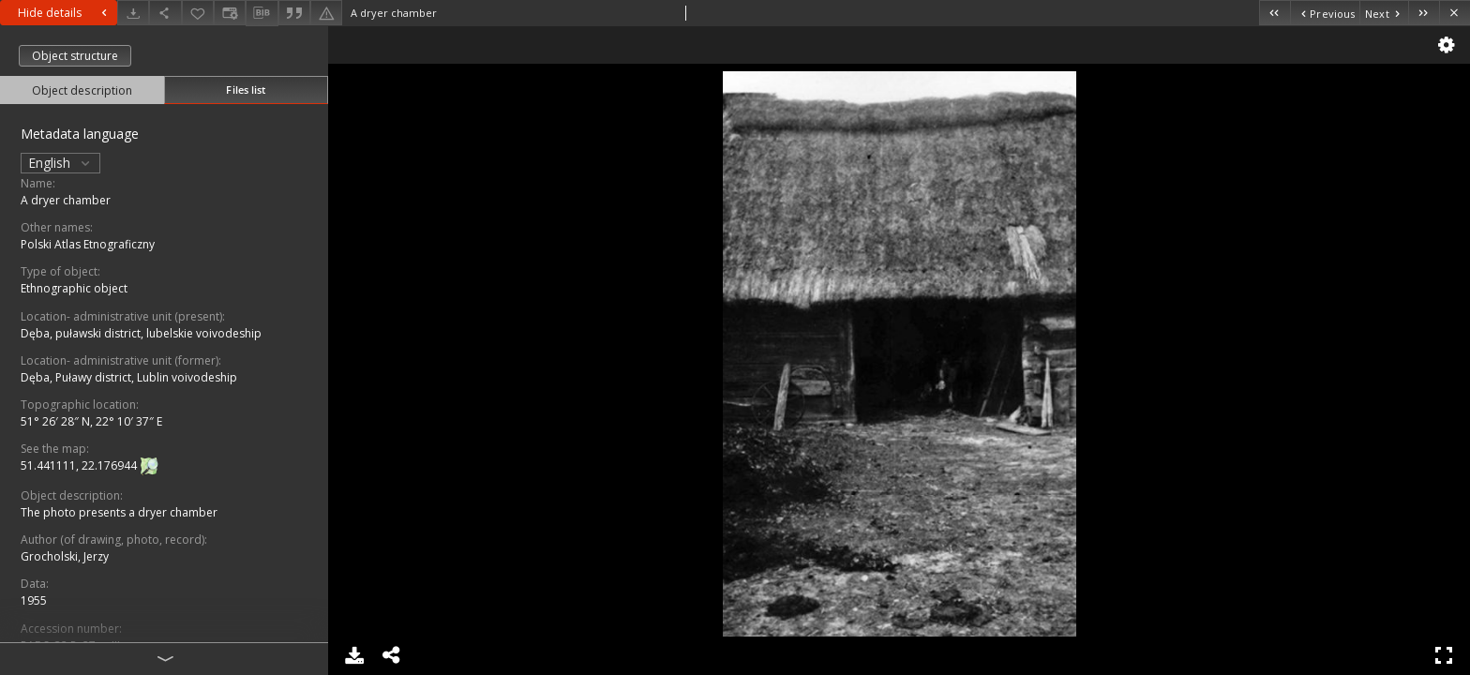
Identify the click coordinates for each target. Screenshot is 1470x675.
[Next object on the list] (1383, 12)
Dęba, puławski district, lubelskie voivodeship (141, 333)
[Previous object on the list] (1324, 12)
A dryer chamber (66, 200)
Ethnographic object (74, 288)
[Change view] (230, 12)
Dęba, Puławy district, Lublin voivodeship (129, 377)
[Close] (1454, 12)
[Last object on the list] (1423, 12)
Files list (245, 89)
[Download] (133, 12)
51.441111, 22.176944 (80, 465)
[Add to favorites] (198, 12)
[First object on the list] (1274, 12)
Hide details (65, 13)
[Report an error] (326, 12)
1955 (34, 600)
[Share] (165, 12)
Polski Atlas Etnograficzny (88, 244)
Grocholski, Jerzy (65, 556)
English (60, 163)
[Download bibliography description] (262, 13)
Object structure (75, 56)
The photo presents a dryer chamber (119, 512)
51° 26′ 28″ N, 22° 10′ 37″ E (91, 421)
